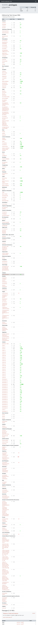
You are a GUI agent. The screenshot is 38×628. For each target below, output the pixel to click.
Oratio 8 (3, 348)
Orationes (4, 218)
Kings (3, 192)
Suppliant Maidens (5, 158)
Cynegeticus (4, 155)
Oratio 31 (4, 357)
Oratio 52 (4, 369)
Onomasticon (4, 283)
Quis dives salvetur (5, 215)
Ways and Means (5, 81)
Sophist (3, 133)
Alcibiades (4, 24)
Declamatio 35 (4, 401)
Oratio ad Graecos (5, 274)
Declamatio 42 (4, 404)
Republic (3, 135)
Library (3, 188)
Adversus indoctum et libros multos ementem (5, 149)
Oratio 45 (4, 360)
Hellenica (4, 71)
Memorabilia (4, 72)
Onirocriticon (4, 204)
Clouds (3, 64)
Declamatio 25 (4, 387)
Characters (4, 166)
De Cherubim (4, 40)
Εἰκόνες (3, 258)
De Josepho (4, 48)
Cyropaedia (4, 78)
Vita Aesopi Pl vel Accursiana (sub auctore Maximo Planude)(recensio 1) (5, 269)
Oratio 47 (4, 364)
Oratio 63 (4, 377)
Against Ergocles (5, 183)
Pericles (3, 27)
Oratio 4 (3, 347)
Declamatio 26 (4, 389)
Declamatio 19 (4, 385)
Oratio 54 (4, 370)
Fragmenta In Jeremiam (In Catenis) (4, 304)
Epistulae (4, 236)
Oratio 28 (4, 355)
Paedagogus (4, 213)
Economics (4, 74)
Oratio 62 (4, 375)
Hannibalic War (5, 195)
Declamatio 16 (4, 380)
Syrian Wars (4, 197)
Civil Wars (4, 199)
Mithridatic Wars (5, 200)
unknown (4, 22)
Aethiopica (4, 239)
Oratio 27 (4, 353)
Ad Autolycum (4, 261)
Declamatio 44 (4, 406)
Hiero (3, 79)
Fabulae (3, 170)
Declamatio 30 (4, 392)
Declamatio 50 (4, 407)
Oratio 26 (4, 352)
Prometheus (4, 143)
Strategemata (4, 225)
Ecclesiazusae (4, 61)
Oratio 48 (4, 365)
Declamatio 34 (4, 399)
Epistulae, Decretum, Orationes (4, 232)
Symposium (4, 76)
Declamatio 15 (4, 411)
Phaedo (3, 131)
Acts (3, 67)
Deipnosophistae (5, 31)
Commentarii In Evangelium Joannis (5, 296)
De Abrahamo (4, 46)
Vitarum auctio (5, 146)
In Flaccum (4, 56)
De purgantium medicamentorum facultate (5, 104)
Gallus (3, 141)
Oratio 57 (4, 372)
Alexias (3, 414)
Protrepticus (4, 212)
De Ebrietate (4, 45)
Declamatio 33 (4, 397)
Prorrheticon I (4, 229)
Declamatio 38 (4, 402)
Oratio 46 (4, 362)
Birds (3, 62)
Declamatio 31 (4, 394)
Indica (3, 153)
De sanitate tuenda (5, 96)
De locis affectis (5, 98)
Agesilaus (4, 85)
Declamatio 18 (4, 384)
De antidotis (4, 116)
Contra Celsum (5, 293)
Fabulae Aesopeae (5, 222)
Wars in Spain (4, 194)
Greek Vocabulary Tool (6, 1)
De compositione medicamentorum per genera (5, 113)
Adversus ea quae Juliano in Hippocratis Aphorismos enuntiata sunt (5, 123)
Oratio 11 (4, 350)
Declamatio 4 (4, 379)
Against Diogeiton (5, 185)
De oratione (4, 301)
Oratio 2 (3, 409)
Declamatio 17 (4, 382)
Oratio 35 (4, 358)
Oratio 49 (4, 367)
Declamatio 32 (4, 396)
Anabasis (4, 87)
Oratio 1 (3, 345)
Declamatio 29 (4, 391)
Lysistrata (4, 59)
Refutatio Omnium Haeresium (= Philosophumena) (5, 335)
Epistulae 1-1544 (5, 343)
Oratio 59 (4, 374)
